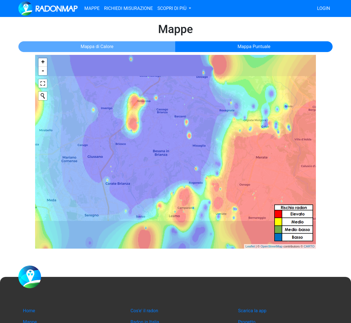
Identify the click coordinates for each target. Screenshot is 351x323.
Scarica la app (252, 310)
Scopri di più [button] (172, 8)
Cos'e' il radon (144, 310)
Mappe (92, 8)
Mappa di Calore (97, 46)
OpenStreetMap (271, 246)
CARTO (309, 246)
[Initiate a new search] (42, 96)
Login (323, 8)
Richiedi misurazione (128, 8)
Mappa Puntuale (253, 46)
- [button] (43, 71)
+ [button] (43, 62)
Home (29, 310)
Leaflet (250, 246)
